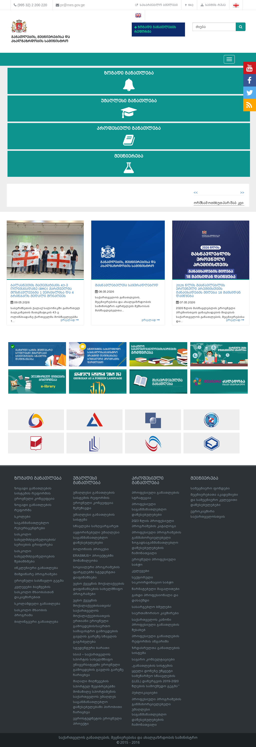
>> (242, 193)
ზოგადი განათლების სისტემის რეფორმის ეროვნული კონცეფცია (34, 493)
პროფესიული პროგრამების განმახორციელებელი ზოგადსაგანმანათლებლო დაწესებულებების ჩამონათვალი (156, 542)
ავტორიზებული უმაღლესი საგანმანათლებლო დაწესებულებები (96, 537)
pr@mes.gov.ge (72, 5)
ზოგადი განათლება (128, 81)
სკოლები (22, 516)
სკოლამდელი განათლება (37, 603)
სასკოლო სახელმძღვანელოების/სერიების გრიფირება (35, 539)
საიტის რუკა (213, 5)
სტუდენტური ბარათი (91, 648)
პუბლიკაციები (145, 692)
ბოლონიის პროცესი (91, 549)
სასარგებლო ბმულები (156, 5)
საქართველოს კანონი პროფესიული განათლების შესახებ (155, 625)
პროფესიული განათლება (128, 136)
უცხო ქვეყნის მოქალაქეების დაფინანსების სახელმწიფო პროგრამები (98, 589)
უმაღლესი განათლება (128, 108)
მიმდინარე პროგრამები (35, 574)
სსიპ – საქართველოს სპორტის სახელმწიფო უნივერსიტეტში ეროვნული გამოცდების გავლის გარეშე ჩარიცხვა (98, 664)
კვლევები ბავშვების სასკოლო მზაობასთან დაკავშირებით (34, 592)
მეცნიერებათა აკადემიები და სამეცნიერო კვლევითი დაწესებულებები (214, 500)
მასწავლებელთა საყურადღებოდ (126, 285)
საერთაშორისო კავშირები (155, 613)
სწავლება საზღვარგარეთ (95, 526)
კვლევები (140, 571)
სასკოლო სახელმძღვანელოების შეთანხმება (34, 556)
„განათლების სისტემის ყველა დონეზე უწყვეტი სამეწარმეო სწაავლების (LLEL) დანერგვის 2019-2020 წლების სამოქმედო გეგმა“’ (156, 676)
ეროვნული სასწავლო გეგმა (39, 580)
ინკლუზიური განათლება (36, 568)
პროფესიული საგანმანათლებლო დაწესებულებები (149, 509)
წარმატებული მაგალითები (156, 589)
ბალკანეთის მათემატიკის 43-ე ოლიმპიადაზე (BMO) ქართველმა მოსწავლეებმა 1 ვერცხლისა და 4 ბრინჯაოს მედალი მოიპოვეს (42, 290)
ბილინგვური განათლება (36, 621)
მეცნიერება (128, 164)
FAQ (189, 5)
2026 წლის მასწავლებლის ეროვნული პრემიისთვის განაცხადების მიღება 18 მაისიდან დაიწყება (208, 290)
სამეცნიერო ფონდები (210, 488)
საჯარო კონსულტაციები (153, 659)
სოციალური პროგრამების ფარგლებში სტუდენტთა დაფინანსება (96, 572)
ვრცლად (69, 320)
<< (196, 193)
